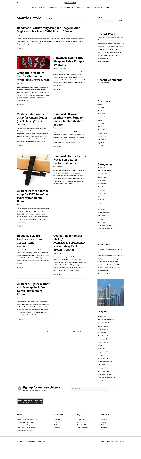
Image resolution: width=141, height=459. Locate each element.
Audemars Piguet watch (104, 180)
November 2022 (102, 143)
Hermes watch (101, 200)
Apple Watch (101, 177)
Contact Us (57, 435)
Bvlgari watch (101, 190)
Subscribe (117, 401)
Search (99, 24)
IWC (18, 211)
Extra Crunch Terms (83, 438)
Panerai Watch (101, 219)
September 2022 (102, 149)
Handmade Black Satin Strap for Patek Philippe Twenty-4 (69, 68)
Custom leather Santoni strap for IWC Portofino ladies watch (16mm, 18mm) (32, 203)
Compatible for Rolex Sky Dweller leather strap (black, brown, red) (33, 83)
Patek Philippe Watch (60, 75)
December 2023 (102, 127)
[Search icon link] (17, 6)
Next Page (75, 338)
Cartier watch (57, 173)
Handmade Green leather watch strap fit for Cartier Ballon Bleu (69, 166)
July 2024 (100, 114)
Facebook (104, 432)
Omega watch (21, 131)
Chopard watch (21, 41)
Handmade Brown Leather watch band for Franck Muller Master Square (68, 126)
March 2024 (101, 123)
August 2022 (101, 152)
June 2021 (100, 156)
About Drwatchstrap (103, 71)
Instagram (104, 440)
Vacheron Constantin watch (105, 235)
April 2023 (100, 136)
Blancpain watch (102, 184)
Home (48, 414)
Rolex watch (20, 90)
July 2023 (100, 130)
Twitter (103, 438)
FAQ (55, 438)
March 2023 (101, 139)
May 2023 (100, 133)
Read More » (21, 55)
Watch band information (104, 238)
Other (99, 216)
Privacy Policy (81, 432)
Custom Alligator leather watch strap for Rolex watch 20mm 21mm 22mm (33, 296)
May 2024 (100, 117)
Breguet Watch (102, 187)
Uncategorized (58, 134)
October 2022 (101, 146)
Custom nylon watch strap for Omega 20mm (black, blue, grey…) (32, 124)
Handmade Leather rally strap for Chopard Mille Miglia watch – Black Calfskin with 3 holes (48, 36)
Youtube (103, 435)
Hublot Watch (101, 203)
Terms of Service (82, 435)
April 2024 (100, 120)
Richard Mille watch (103, 225)
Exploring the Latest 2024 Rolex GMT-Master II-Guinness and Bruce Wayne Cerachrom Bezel (109, 65)
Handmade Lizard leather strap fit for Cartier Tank (29, 246)
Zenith (99, 242)
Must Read (100, 209)
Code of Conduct (82, 440)
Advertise (57, 440)
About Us (57, 432)
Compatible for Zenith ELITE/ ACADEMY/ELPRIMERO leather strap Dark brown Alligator (69, 249)
